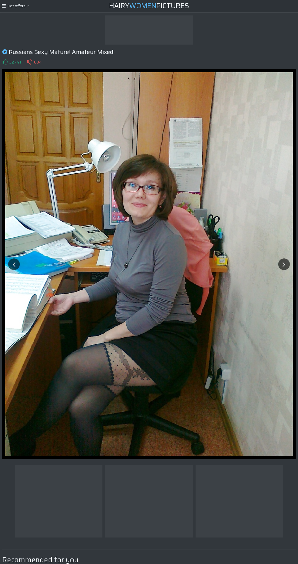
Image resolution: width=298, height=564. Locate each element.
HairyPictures (149, 5)
